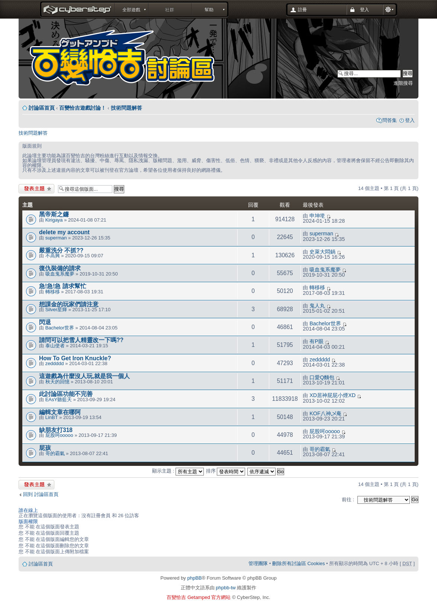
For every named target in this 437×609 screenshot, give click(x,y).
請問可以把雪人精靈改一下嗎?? (81, 340)
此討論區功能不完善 (66, 394)
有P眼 (316, 341)
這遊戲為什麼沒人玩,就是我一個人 (84, 376)
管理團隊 (258, 563)
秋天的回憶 (57, 381)
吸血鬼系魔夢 (59, 274)
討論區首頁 (42, 108)
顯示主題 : (178, 471)
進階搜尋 (403, 83)
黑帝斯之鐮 (54, 214)
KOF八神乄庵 (325, 413)
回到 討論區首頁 (40, 494)
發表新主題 (36, 188)
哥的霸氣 (55, 453)
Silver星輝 (56, 309)
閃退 (45, 322)
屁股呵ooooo (59, 435)
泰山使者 (55, 345)
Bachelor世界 (59, 328)
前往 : (348, 499)
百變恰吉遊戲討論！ (82, 108)
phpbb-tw (225, 587)
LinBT (51, 417)
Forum (127, 59)
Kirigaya (54, 220)
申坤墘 (317, 216)
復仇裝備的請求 (60, 268)
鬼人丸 (317, 306)
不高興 (52, 255)
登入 (410, 120)
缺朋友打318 (56, 430)
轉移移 (52, 291)
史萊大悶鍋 (322, 252)
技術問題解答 (126, 108)
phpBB (194, 578)
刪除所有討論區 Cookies (298, 563)
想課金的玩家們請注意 (69, 304)
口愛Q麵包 (321, 377)
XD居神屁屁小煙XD (332, 395)
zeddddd (54, 363)
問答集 (389, 120)
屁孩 (45, 448)
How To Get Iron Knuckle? (75, 358)
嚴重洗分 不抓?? (61, 250)
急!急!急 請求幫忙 (62, 286)
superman (56, 238)
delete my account (64, 232)
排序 (225, 471)
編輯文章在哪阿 (60, 412)
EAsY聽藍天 (58, 399)
